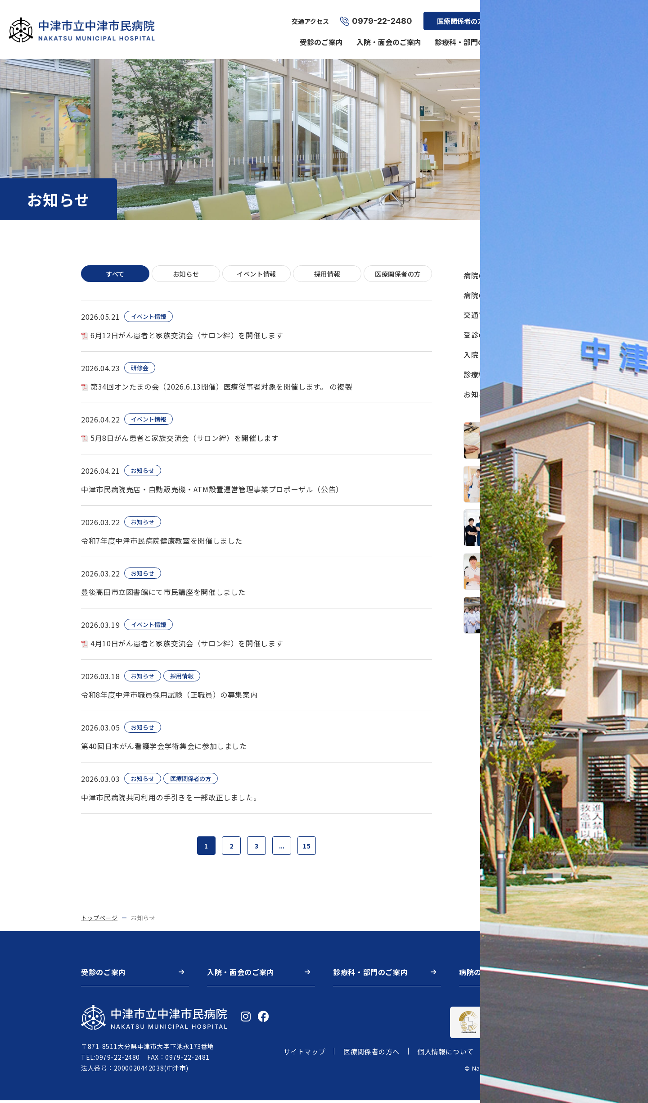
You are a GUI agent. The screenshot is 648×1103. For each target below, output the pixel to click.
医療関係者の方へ (371, 1054)
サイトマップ (305, 1054)
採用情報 (527, 16)
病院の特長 (482, 295)
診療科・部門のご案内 (469, 37)
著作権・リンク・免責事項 (534, 1054)
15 (310, 847)
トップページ (99, 920)
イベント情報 (256, 274)
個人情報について (446, 1054)
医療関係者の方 (458, 16)
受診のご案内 (319, 37)
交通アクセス (308, 16)
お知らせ (186, 274)
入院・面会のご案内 (387, 37)
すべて (115, 274)
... (283, 847)
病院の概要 (536, 37)
